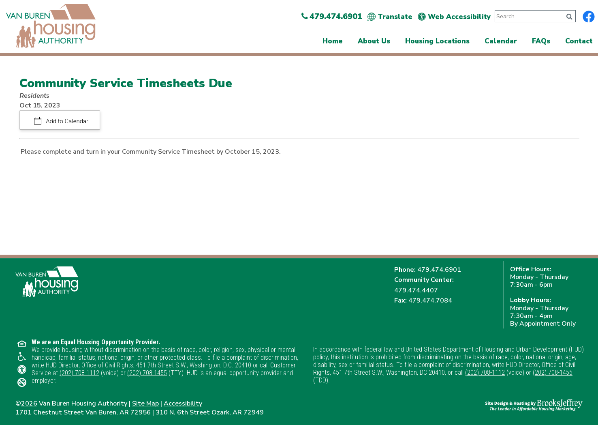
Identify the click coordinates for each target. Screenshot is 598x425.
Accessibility (183, 403)
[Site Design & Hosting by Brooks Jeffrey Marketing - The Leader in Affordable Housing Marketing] (534, 404)
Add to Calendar (67, 121)
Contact (579, 41)
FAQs (541, 41)
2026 (29, 403)
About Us (374, 41)
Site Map (145, 403)
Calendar (501, 41)
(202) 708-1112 (79, 373)
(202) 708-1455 (147, 373)
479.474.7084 (430, 300)
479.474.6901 (439, 269)
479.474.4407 (416, 290)
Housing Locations (437, 41)
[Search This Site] (527, 16)
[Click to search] (569, 16)
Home (332, 41)
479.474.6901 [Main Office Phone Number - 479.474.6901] (331, 16)
